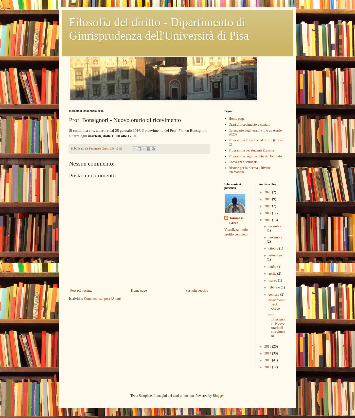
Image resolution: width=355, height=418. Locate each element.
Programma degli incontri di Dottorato (255, 156)
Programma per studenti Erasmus (252, 150)
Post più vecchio (196, 290)
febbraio (274, 287)
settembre (275, 255)
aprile (272, 273)
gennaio (274, 294)
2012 (268, 367)
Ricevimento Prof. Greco (276, 304)
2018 (268, 206)
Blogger (218, 396)
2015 (268, 346)
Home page (139, 290)
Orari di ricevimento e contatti (250, 124)
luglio (272, 266)
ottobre (273, 248)
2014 (268, 353)
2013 (268, 360)
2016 (268, 220)
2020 (268, 192)
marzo (273, 280)
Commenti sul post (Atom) (102, 299)
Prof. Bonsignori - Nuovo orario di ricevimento (276, 325)
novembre (275, 237)
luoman (188, 396)
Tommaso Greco (236, 220)
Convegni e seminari (243, 162)
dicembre (274, 226)
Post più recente (81, 290)
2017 (268, 213)
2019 (268, 199)
